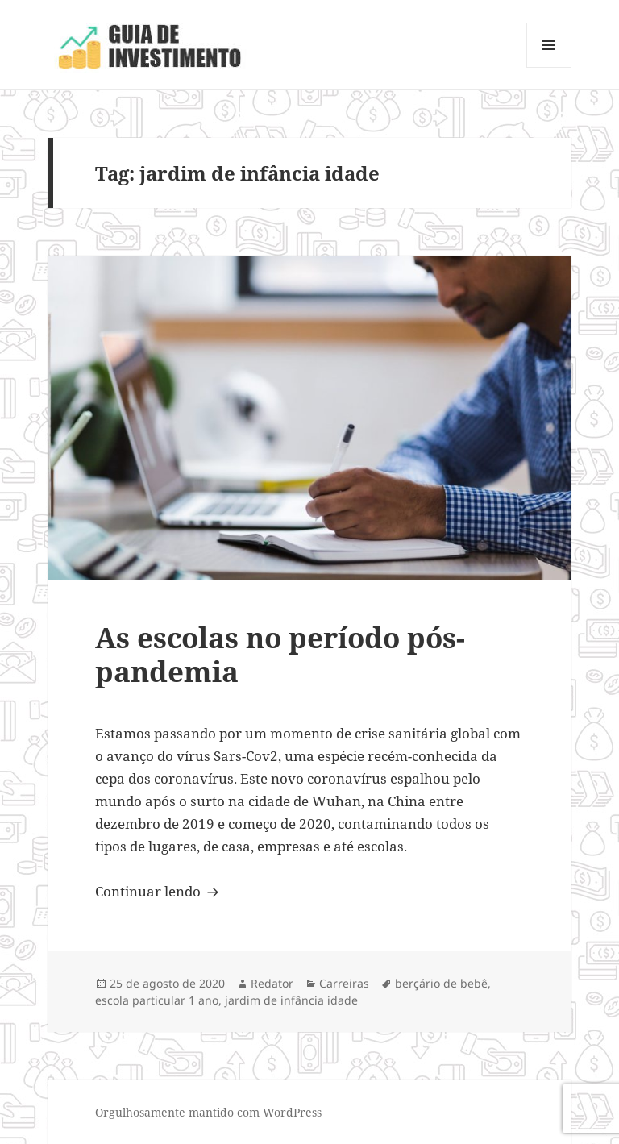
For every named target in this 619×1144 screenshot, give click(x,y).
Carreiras (344, 983)
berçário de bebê (441, 983)
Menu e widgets (549, 67)
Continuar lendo (159, 891)
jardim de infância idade (291, 1000)
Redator (272, 983)
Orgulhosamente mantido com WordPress (208, 1112)
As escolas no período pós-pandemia (280, 654)
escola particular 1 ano (156, 1000)
